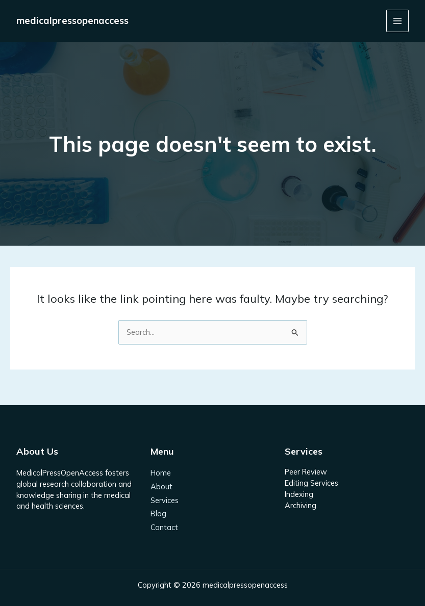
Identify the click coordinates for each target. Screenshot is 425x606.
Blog (158, 513)
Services (165, 500)
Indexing (299, 494)
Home (161, 473)
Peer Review (306, 472)
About (161, 486)
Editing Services (311, 483)
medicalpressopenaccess (72, 21)
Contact (164, 527)
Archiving (300, 505)
